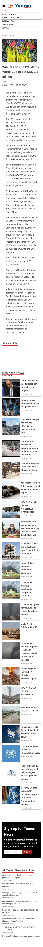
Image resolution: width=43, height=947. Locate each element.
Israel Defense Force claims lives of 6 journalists (30, 403)
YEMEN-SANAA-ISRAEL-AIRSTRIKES (29, 691)
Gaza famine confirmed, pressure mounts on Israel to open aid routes (29, 448)
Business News (8, 21)
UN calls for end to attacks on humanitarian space (30, 749)
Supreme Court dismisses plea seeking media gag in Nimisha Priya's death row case (30, 528)
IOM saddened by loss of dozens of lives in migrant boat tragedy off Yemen (29, 772)
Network (6, 28)
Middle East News (9, 14)
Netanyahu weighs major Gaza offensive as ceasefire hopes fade (30, 426)
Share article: (10, 343)
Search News (7, 25)
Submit (27, 852)
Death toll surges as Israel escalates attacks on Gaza (31, 466)
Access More (7, 375)
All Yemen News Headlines (18, 870)
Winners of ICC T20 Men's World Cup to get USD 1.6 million (20, 71)
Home (4, 11)
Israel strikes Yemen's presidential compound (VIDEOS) (27, 589)
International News (10, 18)
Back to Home (8, 36)
